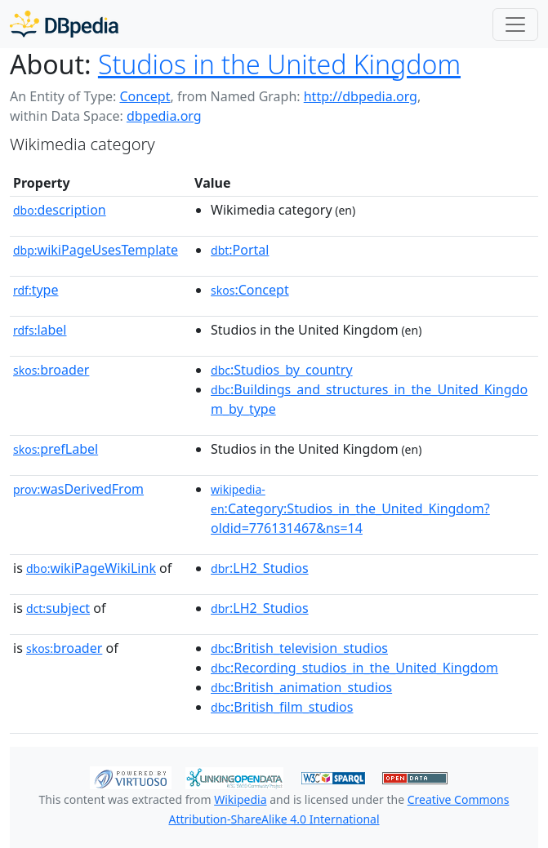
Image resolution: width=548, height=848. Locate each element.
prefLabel (55, 449)
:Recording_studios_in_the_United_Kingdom (354, 668)
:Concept (250, 290)
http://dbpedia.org (360, 96)
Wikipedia (240, 799)
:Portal (240, 250)
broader (51, 370)
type (36, 290)
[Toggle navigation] (515, 24)
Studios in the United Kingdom (279, 64)
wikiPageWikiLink (91, 568)
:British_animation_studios (301, 687)
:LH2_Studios (260, 568)
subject (58, 608)
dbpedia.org (164, 116)
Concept (144, 96)
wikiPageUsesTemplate (95, 250)
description (59, 210)
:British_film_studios (282, 707)
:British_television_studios (299, 648)
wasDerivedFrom (78, 489)
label (40, 330)
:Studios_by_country (282, 370)
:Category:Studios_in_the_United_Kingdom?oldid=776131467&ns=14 (350, 509)
